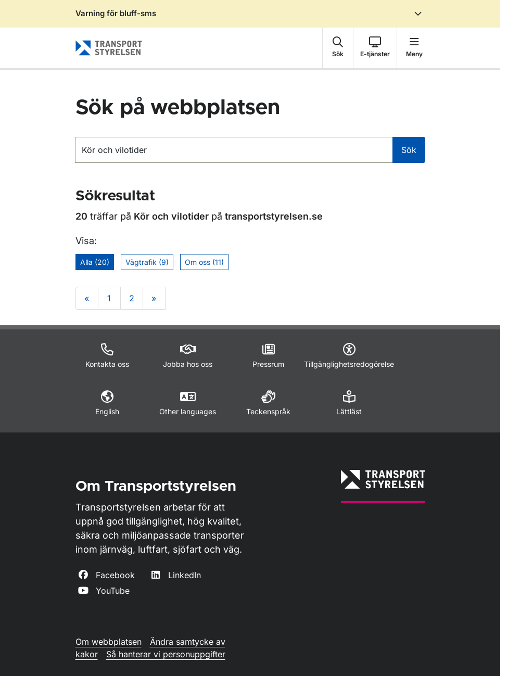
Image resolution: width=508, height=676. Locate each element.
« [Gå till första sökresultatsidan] (86, 298)
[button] (338, 48)
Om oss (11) (204, 262)
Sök (408, 150)
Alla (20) (94, 262)
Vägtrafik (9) (147, 262)
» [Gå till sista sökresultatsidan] (153, 298)
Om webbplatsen (108, 641)
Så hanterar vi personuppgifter (165, 654)
